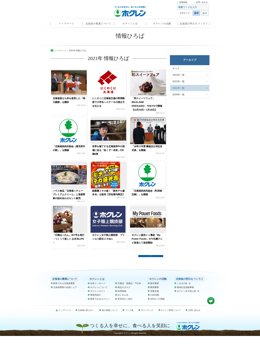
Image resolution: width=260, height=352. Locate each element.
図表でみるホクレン (100, 315)
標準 (196, 13)
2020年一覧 (178, 94)
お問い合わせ (202, 2)
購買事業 (154, 303)
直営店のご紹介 (125, 315)
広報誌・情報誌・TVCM (129, 299)
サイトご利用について (170, 326)
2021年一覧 (178, 88)
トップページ (66, 24)
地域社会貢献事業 (185, 303)
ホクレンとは (130, 24)
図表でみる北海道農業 (64, 299)
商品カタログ (124, 303)
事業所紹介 (95, 311)
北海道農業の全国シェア (65, 303)
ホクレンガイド (97, 307)
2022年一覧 (178, 81)
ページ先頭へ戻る (211, 317)
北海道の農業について (98, 24)
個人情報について (110, 326)
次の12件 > (151, 270)
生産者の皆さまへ (87, 326)
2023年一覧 (178, 75)
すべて (175, 68)
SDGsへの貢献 (157, 315)
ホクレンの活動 (162, 24)
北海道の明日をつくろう (194, 24)
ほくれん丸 (123, 311)
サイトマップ (146, 326)
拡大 (204, 13)
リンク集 (129, 326)
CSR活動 (154, 311)
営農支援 (154, 307)
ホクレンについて (98, 303)
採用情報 (183, 2)
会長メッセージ (97, 299)
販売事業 (154, 299)
